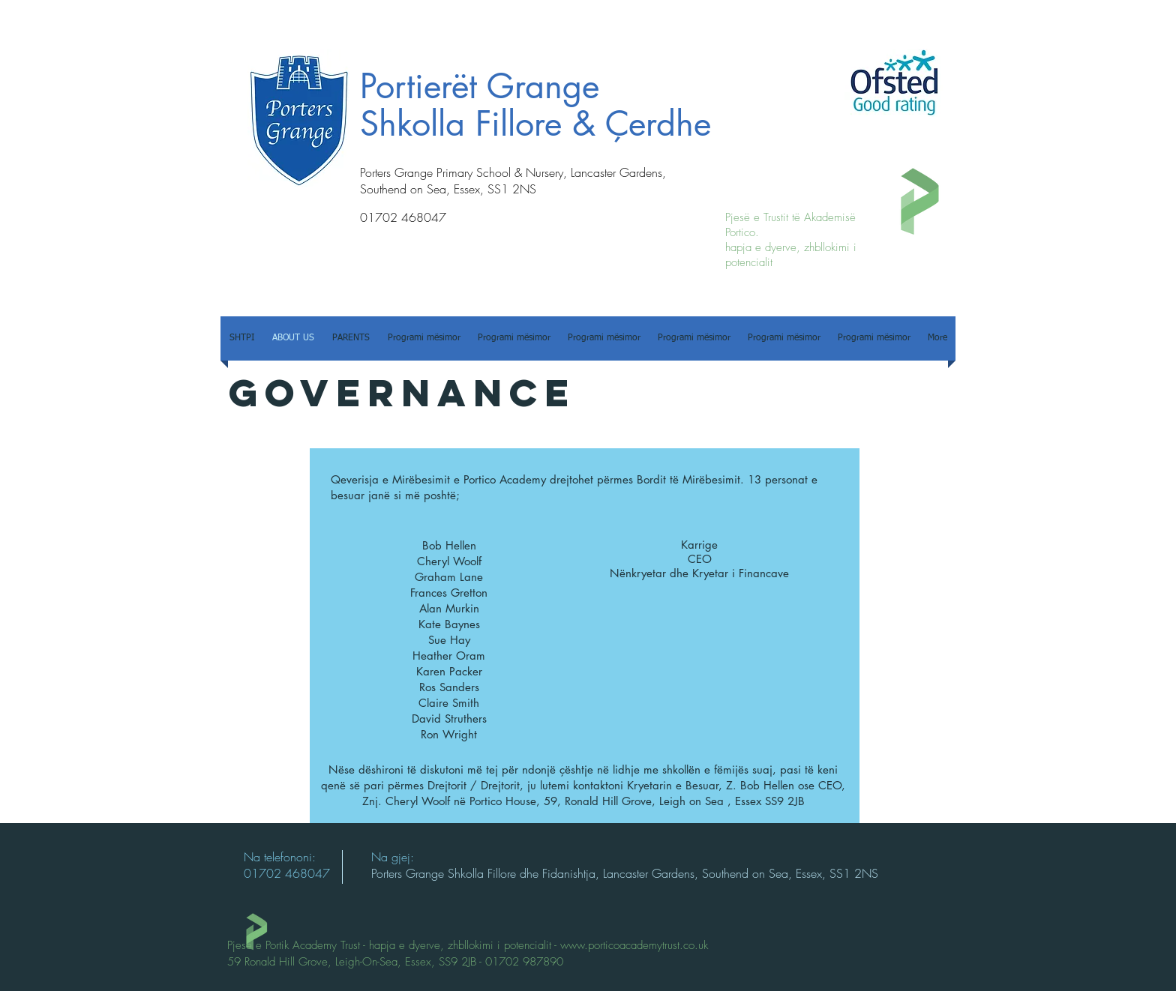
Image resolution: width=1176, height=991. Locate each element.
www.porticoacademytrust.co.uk (634, 945)
